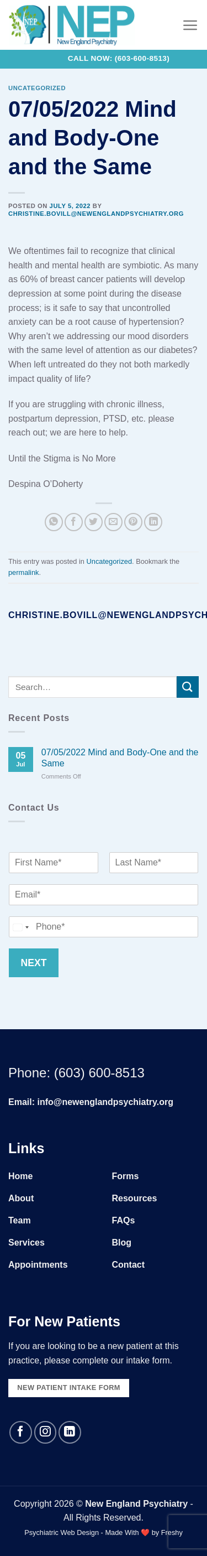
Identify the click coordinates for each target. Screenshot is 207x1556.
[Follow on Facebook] (20, 1432)
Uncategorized (37, 88)
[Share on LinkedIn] (153, 522)
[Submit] (188, 687)
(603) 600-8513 (99, 1072)
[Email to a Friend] (113, 522)
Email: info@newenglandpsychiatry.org (90, 1102)
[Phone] (103, 926)
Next (34, 962)
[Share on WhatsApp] (54, 522)
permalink (23, 572)
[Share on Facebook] (74, 522)
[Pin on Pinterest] (133, 522)
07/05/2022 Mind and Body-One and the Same (120, 757)
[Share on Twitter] (93, 522)
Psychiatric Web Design (61, 1532)
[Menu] (190, 24)
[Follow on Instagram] (45, 1432)
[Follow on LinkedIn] (70, 1432)
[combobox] (20, 927)
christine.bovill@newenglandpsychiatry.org (96, 213)
